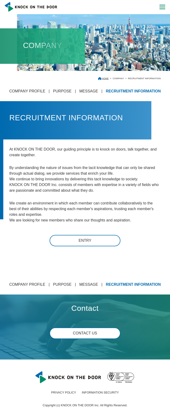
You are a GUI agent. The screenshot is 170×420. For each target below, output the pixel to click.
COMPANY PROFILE (27, 91)
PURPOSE (62, 91)
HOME (105, 78)
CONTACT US (85, 333)
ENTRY (85, 240)
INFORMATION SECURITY (100, 392)
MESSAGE (88, 91)
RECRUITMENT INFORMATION (133, 91)
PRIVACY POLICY (63, 392)
